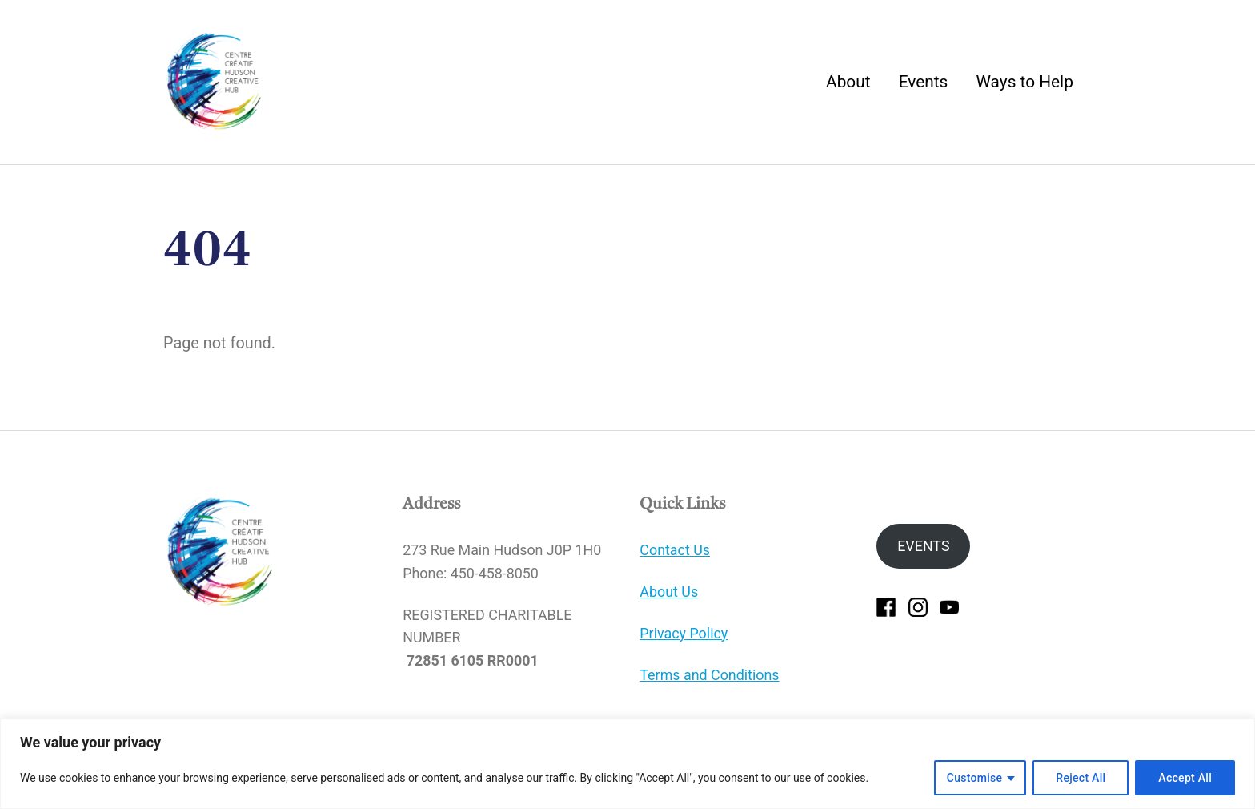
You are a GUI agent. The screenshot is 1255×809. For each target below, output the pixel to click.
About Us (669, 591)
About (848, 81)
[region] (627, 763)
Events (923, 81)
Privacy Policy (684, 633)
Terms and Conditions (709, 674)
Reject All (1080, 777)
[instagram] (918, 606)
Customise (975, 777)
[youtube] (949, 606)
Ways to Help (1024, 81)
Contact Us (675, 549)
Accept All (1185, 777)
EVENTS (923, 545)
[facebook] (886, 606)
